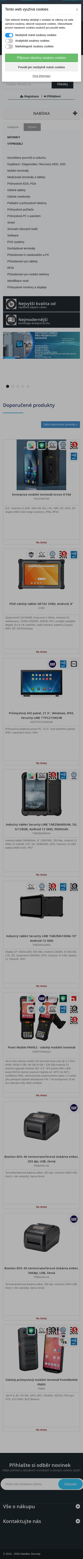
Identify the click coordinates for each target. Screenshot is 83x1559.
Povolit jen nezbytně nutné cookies (41, 67)
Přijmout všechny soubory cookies (41, 58)
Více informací (41, 76)
